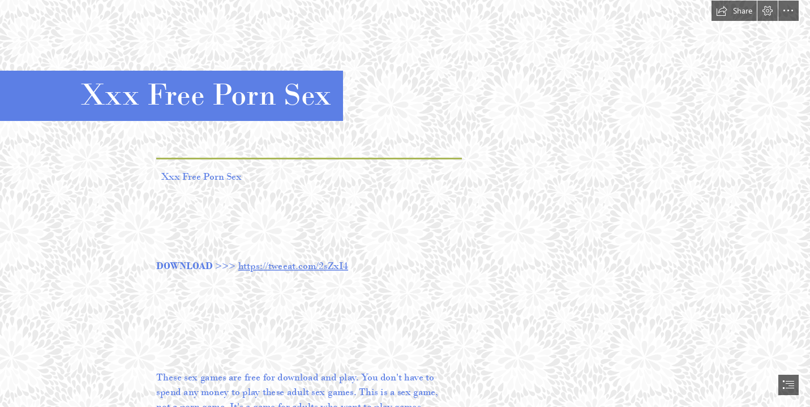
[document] (405, 203)
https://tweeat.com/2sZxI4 (293, 265)
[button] (734, 11)
